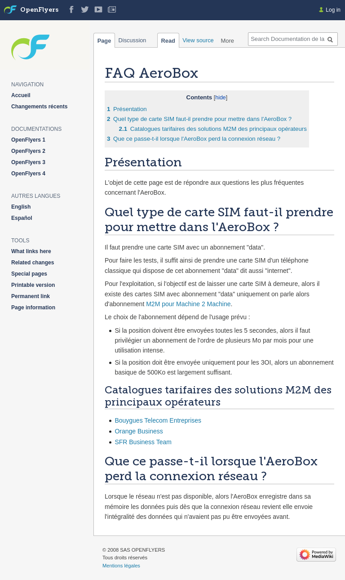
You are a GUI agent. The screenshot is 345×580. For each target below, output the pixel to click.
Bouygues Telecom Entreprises (158, 420)
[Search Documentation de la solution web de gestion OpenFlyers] (292, 39)
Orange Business (139, 431)
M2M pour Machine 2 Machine (188, 304)
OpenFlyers (39, 10)
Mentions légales (121, 565)
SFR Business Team (143, 442)
